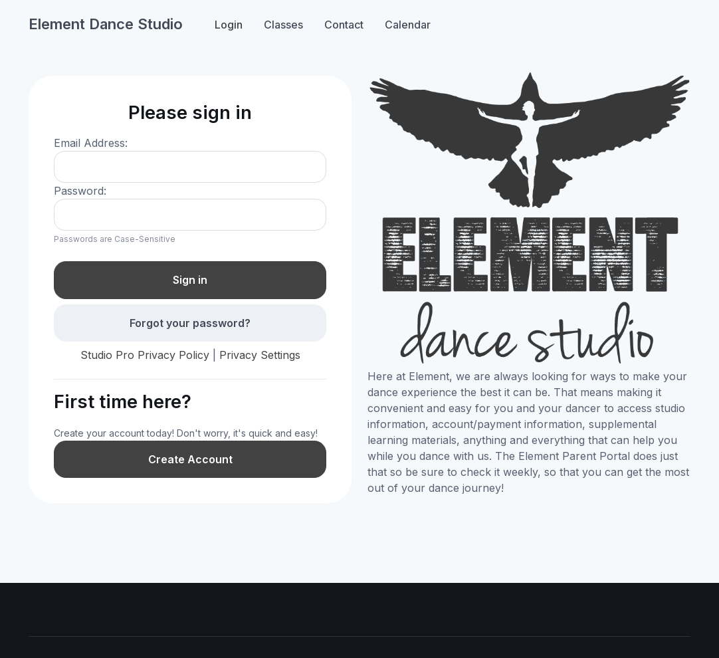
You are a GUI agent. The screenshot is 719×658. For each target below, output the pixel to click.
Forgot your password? (190, 323)
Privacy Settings (259, 355)
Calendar (408, 24)
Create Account (190, 459)
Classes (283, 24)
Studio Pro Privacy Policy (144, 355)
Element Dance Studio (106, 24)
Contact (343, 24)
